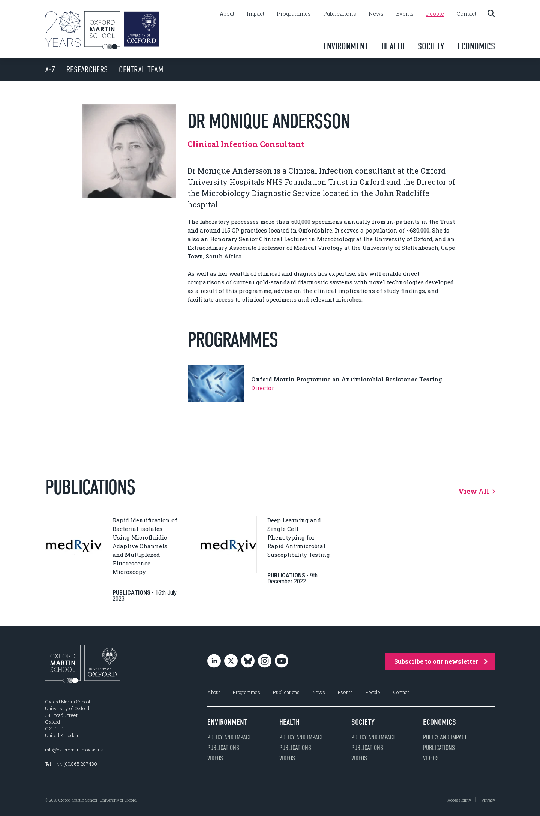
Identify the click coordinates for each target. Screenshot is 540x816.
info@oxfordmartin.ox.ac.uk (74, 749)
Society (431, 46)
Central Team (141, 69)
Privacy (488, 800)
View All (476, 491)
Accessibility (459, 800)
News (376, 13)
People (435, 13)
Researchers (87, 69)
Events (405, 13)
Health (393, 46)
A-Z (50, 69)
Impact (255, 13)
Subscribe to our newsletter (441, 661)
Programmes (294, 13)
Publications (339, 13)
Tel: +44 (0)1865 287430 (71, 763)
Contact (466, 13)
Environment (345, 46)
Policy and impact (229, 737)
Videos (215, 758)
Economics (476, 46)
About (227, 13)
